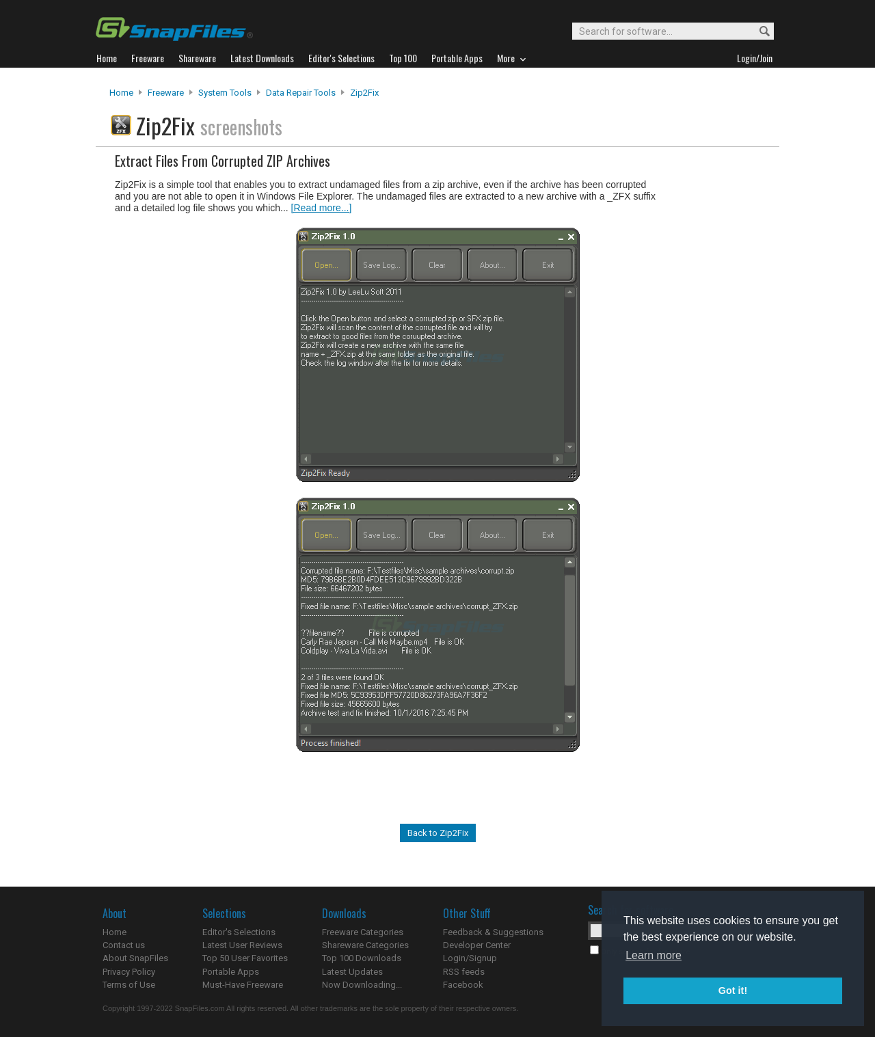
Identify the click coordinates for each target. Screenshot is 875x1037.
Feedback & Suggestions (493, 932)
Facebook (463, 985)
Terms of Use (129, 985)
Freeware (166, 92)
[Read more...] (321, 207)
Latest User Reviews (242, 945)
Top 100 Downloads (361, 958)
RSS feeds (464, 972)
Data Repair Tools (301, 92)
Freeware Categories (362, 932)
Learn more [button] (653, 955)
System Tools (225, 92)
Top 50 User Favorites (245, 958)
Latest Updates (352, 972)
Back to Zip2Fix (437, 833)
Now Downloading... (362, 985)
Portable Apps (230, 972)
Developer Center (477, 945)
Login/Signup (470, 958)
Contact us (124, 945)
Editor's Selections (238, 932)
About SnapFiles (135, 958)
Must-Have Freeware (242, 985)
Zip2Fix (364, 92)
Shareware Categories (365, 945)
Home (121, 92)
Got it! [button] (732, 990)
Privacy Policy (129, 972)
